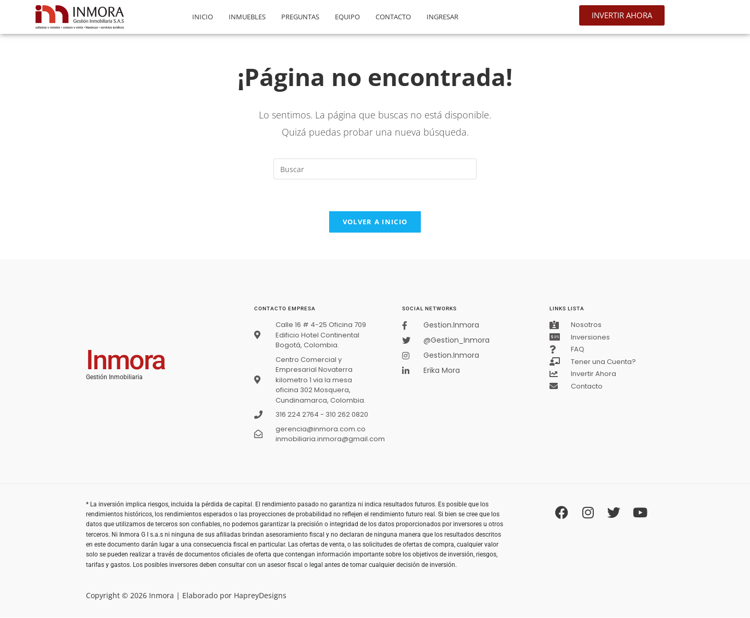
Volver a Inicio (375, 221)
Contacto (393, 16)
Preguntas (300, 16)
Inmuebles (247, 16)
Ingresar (442, 16)
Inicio (202, 16)
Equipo (347, 16)
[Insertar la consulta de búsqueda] (375, 169)
